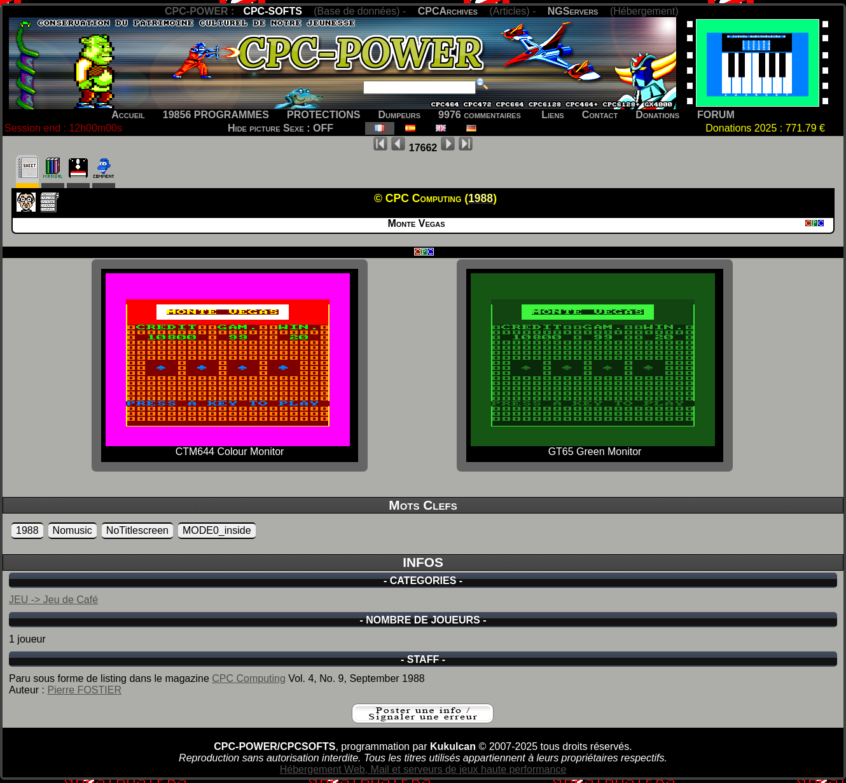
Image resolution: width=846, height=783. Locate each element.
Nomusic (72, 530)
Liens (552, 114)
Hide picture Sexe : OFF (280, 128)
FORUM (716, 114)
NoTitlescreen (137, 530)
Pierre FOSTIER (84, 689)
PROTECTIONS (324, 114)
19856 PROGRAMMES (216, 114)
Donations (657, 114)
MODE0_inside (217, 530)
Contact (600, 114)
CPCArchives (448, 11)
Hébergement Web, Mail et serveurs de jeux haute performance (423, 769)
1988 (27, 530)
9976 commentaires (479, 114)
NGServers (573, 11)
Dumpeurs (399, 114)
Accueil (128, 114)
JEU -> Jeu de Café (53, 599)
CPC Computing (249, 678)
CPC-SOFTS (272, 11)
